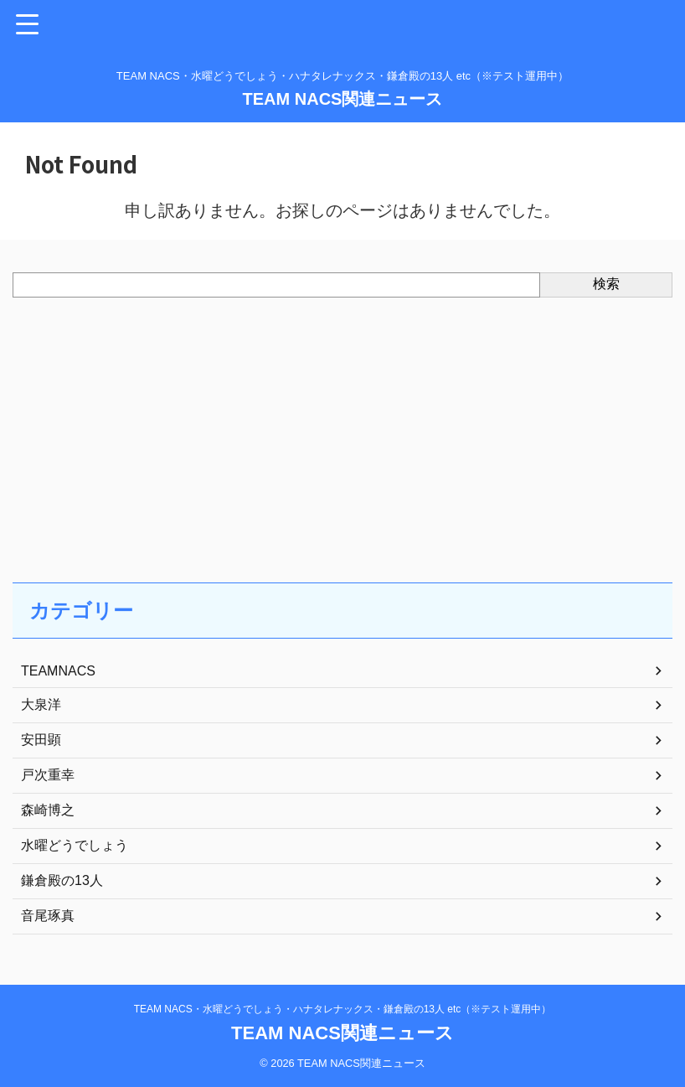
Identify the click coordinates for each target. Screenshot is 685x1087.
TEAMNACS (58, 671)
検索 (606, 284)
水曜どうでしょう (74, 845)
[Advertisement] (334, 423)
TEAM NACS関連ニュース (343, 99)
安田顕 (41, 739)
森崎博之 (48, 810)
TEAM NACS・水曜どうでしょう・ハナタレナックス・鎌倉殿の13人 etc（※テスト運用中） (343, 1009)
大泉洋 (41, 704)
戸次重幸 (48, 775)
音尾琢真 (48, 915)
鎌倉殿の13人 (62, 880)
